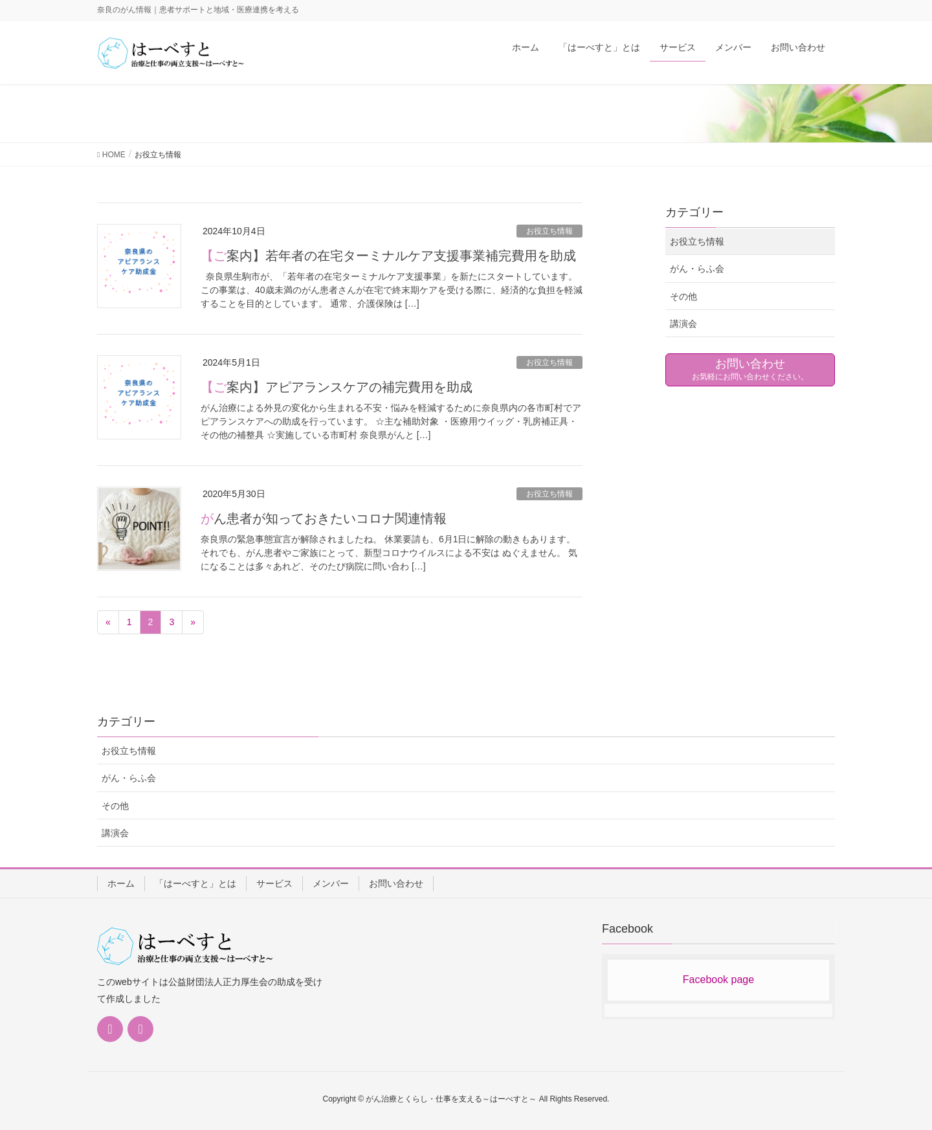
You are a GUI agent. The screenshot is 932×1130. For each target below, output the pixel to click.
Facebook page (718, 979)
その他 (683, 296)
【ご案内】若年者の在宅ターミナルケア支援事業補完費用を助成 (388, 256)
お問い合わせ (396, 883)
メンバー (331, 883)
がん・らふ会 (697, 268)
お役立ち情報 (549, 231)
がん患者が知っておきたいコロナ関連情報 (324, 518)
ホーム (121, 883)
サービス (274, 883)
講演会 (683, 323)
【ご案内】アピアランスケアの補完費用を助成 (336, 387)
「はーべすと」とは (195, 883)
